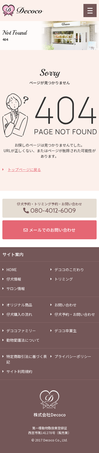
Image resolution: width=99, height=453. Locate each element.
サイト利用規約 (19, 371)
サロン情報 (15, 288)
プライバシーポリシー (72, 356)
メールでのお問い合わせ (52, 230)
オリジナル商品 (19, 304)
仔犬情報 (13, 279)
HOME (11, 269)
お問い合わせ (65, 304)
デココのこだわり (69, 269)
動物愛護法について (23, 340)
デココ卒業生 (65, 330)
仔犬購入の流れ (19, 314)
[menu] (90, 10)
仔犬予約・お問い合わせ (74, 314)
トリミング (63, 279)
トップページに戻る (24, 169)
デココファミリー (21, 330)
